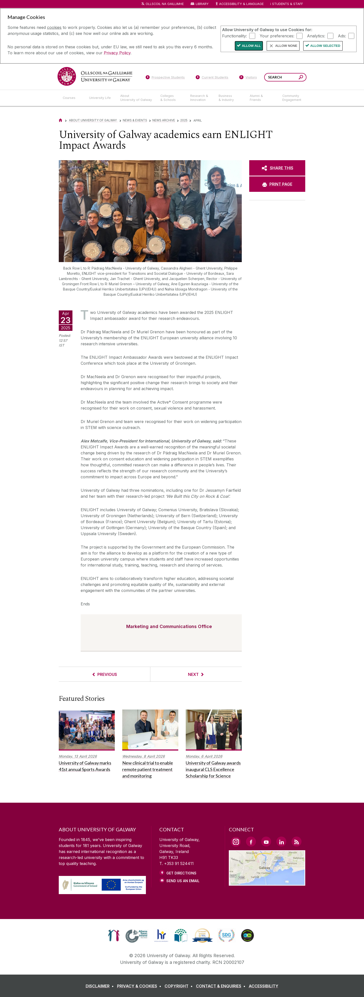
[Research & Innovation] (200, 98)
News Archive (163, 120)
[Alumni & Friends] (262, 98)
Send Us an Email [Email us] (182, 881)
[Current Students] (212, 78)
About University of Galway (93, 120)
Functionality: (234, 35)
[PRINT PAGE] (277, 184)
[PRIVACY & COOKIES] (140, 986)
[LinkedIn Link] (281, 842)
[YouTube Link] (266, 842)
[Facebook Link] (251, 842)
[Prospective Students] (165, 78)
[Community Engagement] (291, 98)
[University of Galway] (95, 76)
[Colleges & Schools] (171, 98)
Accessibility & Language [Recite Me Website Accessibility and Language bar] (239, 4)
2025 (183, 120)
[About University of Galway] (136, 98)
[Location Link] (267, 882)
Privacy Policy (117, 52)
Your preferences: (277, 35)
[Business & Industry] (230, 98)
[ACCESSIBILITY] (263, 986)
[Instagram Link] (236, 842)
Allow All (251, 46)
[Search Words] (285, 77)
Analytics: (316, 35)
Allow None (286, 46)
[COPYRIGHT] (180, 986)
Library (202, 4)
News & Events (135, 120)
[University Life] (100, 98)
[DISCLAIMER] (101, 986)
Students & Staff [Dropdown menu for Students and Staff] (287, 4)
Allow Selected (325, 46)
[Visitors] (248, 78)
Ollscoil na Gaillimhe (165, 4)
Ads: (342, 35)
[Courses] (72, 98)
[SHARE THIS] (277, 168)
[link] (114, 935)
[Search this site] (301, 77)
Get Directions (181, 873)
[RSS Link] (297, 842)
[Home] (60, 120)
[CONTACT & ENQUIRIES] (221, 986)
